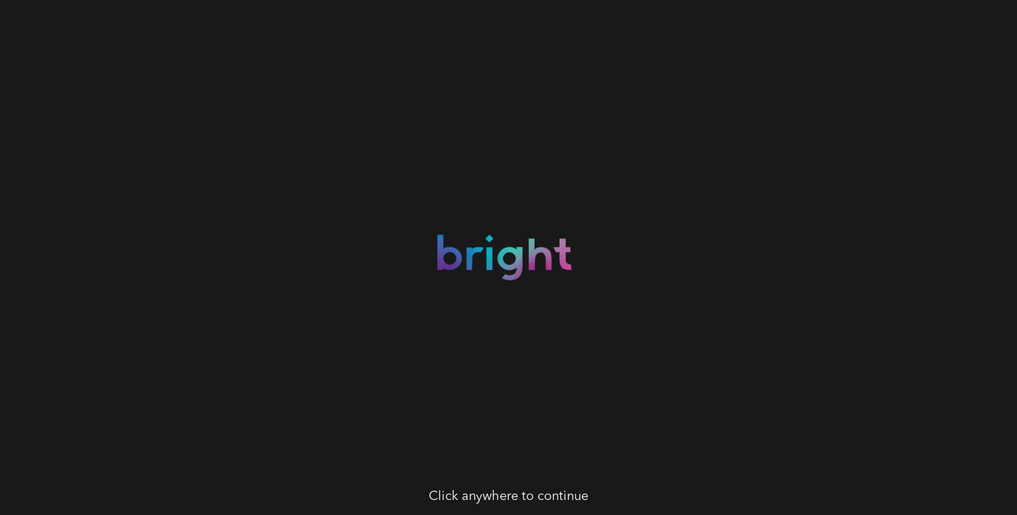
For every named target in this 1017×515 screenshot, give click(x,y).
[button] (508, 257)
